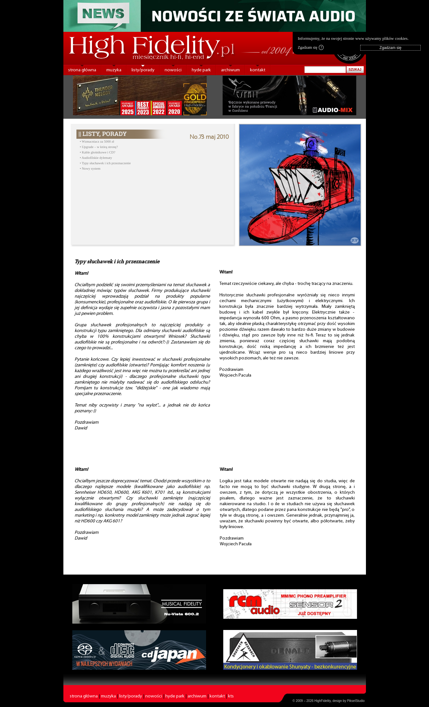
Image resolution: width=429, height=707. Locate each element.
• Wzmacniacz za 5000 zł (97, 141)
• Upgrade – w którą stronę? (99, 147)
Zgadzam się (311, 47)
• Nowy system (90, 168)
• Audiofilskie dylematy (96, 157)
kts (231, 696)
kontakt (257, 70)
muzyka (113, 70)
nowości (173, 70)
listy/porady (143, 70)
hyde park (201, 70)
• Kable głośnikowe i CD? (97, 152)
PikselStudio (356, 701)
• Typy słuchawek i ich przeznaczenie (105, 163)
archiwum (230, 70)
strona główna (82, 70)
